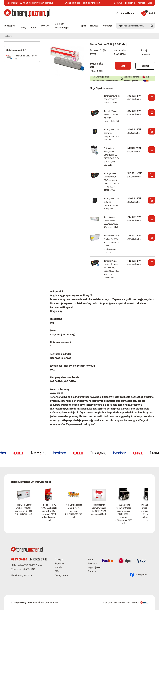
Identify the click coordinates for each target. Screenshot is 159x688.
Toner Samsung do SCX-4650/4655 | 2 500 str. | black (112, 99)
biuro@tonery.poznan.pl (21, 575)
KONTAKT (45, 25)
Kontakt (141, 2)
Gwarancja (92, 563)
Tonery (22, 27)
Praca (90, 559)
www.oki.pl (56, 393)
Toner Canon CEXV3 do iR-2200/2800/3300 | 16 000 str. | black (111, 222)
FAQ (57, 571)
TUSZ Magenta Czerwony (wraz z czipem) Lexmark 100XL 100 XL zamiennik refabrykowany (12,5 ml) (123, 514)
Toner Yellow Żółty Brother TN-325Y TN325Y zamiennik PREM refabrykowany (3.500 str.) (111, 244)
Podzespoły (9, 25)
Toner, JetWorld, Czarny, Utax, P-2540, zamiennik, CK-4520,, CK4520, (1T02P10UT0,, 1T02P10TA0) (112, 181)
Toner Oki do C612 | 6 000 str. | (26, 57)
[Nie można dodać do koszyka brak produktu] (120, 66)
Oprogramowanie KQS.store (116, 602)
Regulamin (130, 2)
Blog (150, 2)
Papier (83, 25)
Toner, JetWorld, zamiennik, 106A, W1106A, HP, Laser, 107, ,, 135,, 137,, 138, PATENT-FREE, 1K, (111, 269)
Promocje (107, 25)
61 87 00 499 (22, 2)
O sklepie (59, 559)
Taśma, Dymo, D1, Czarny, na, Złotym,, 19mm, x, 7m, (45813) (111, 134)
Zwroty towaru (61, 575)
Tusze (33, 27)
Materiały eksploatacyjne (61, 25)
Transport (92, 571)
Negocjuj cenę (94, 567)
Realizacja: (139, 602)
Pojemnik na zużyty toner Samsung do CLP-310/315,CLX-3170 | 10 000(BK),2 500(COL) (111, 156)
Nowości (94, 25)
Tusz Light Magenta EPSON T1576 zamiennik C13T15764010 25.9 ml (73, 510)
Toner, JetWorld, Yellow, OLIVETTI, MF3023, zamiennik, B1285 (111, 116)
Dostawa (118, 2)
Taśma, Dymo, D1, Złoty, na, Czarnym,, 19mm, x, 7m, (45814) (111, 203)
